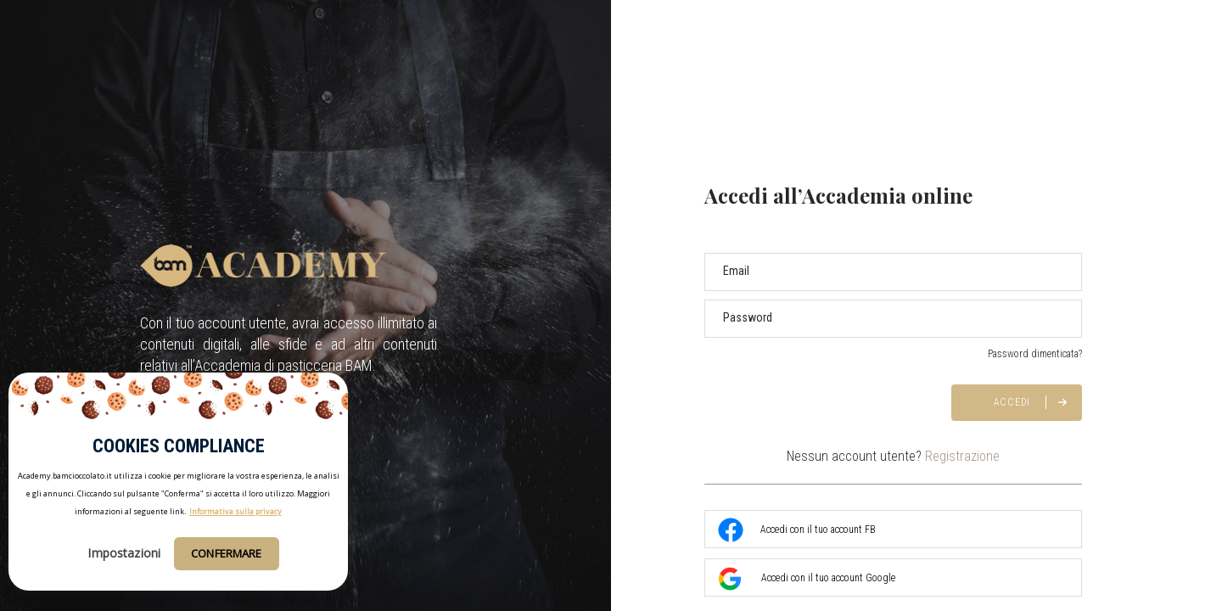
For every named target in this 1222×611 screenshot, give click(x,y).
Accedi (1012, 402)
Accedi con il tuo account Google (806, 579)
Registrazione (962, 456)
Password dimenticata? (1035, 354)
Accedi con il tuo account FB (797, 530)
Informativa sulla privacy (235, 511)
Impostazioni (123, 553)
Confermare (226, 553)
